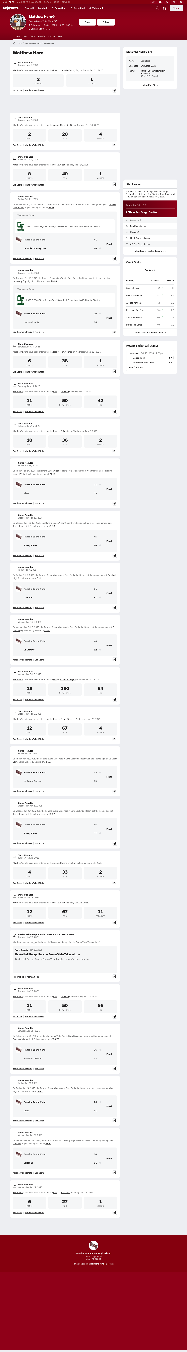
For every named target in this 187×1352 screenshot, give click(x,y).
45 (95, 536)
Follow (106, 22)
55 (95, 493)
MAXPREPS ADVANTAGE (29, 2)
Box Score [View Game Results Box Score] (39, 258)
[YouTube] (160, 2)
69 (95, 781)
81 (95, 1162)
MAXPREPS (8, 2)
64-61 (40, 1091)
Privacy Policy (75, 1311)
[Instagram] (167, 2)
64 (95, 1101)
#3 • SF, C (39, 28)
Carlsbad (65, 391)
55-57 (52, 814)
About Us (31, 1311)
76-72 (56, 1039)
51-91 (40, 578)
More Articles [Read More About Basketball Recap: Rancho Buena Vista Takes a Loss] (33, 976)
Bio (24, 36)
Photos (51, 36)
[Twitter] (174, 2)
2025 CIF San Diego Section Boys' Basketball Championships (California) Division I (59, 226)
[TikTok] (153, 2)
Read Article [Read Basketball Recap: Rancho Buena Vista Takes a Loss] (18, 976)
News (60, 36)
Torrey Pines (66, 351)
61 (95, 1110)
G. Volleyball (96, 8)
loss (55, 70)
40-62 (47, 630)
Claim (87, 22)
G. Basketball (78, 8)
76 (95, 313)
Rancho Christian (68, 863)
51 (95, 588)
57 (95, 833)
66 (95, 322)
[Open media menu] (165, 8)
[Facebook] (181, 2)
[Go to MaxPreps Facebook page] (114, 1300)
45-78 (52, 526)
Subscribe (59, 1311)
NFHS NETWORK (62, 2)
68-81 (48, 1143)
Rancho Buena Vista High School (93, 1248)
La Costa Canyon (68, 679)
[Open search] (157, 8)
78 (95, 248)
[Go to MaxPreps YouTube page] (83, 1300)
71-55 (52, 474)
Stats (32, 36)
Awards (41, 36)
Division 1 (134, 232)
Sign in (176, 8)
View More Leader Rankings (150, 251)
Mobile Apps (45, 1311)
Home (17, 36)
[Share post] (115, 90)
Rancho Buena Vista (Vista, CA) (43, 21)
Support (155, 1311)
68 (95, 1154)
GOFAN (47, 2)
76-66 (54, 281)
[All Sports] (109, 8)
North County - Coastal (140, 238)
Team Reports (21, 950)
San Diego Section (138, 226)
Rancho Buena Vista (33, 43)
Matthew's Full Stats (34, 90)
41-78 (51, 207)
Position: (148, 269)
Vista (62, 164)
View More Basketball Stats (150, 332)
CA (20, 43)
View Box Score (136, 367)
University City (67, 125)
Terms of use (93, 1311)
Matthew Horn (42, 16)
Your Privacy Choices (135, 1311)
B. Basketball (59, 8)
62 (95, 649)
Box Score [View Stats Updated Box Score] (17, 90)
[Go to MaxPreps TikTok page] (73, 1300)
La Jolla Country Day (70, 70)
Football (29, 8)
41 (95, 239)
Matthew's (18, 70)
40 (95, 641)
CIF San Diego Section (140, 244)
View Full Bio (150, 85)
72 (95, 772)
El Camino (65, 431)
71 (95, 484)
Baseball (43, 8)
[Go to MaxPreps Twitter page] (104, 1300)
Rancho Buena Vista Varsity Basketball (152, 72)
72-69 (47, 761)
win (55, 125)
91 (95, 597)
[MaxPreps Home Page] (14, 43)
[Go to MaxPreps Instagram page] (93, 1300)
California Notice (112, 1311)
